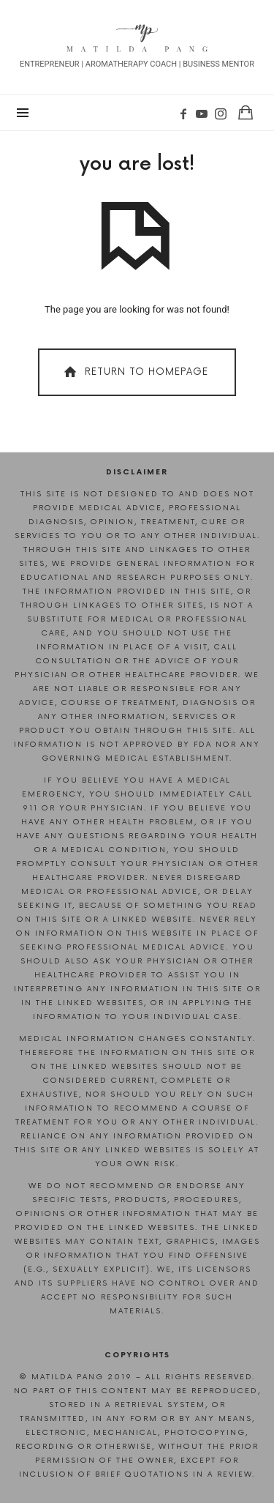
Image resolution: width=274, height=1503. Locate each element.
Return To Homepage (134, 372)
